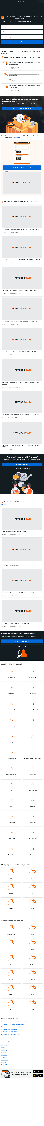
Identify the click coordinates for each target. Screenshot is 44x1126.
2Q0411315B (4, 1065)
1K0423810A (4, 1052)
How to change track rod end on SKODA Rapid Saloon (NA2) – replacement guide (24, 74)
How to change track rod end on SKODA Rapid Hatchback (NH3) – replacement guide (25, 86)
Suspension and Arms (16, 13)
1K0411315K (4, 1062)
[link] (22, 65)
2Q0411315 (4, 1055)
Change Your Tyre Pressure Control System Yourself (13, 1022)
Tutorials (8, 13)
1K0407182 (4, 1050)
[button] (22, 183)
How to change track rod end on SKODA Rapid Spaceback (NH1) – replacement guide (25, 63)
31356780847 (4, 1060)
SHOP (19, 1)
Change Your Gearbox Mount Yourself (10, 1034)
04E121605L (4, 1045)
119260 (3, 1047)
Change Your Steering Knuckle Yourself (10, 1026)
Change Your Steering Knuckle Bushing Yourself (12, 1024)
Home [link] (2, 13)
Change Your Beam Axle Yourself (9, 1029)
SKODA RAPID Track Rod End (23, 108)
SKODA (33, 13)
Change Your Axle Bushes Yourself (9, 1031)
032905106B (4, 1057)
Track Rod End (26, 13)
